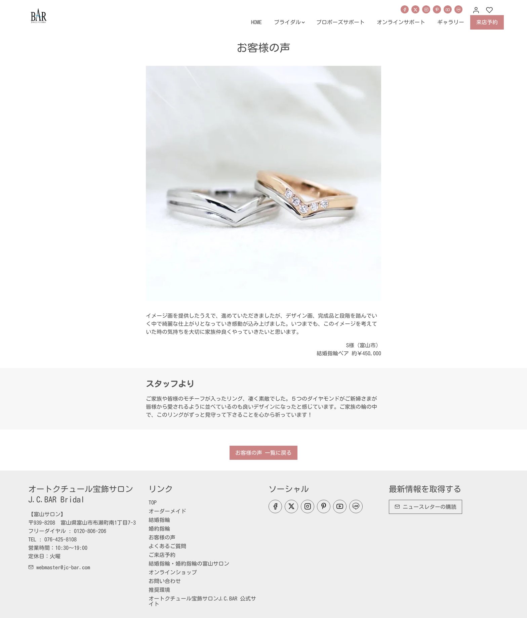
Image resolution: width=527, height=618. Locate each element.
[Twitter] (415, 9)
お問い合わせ (165, 581)
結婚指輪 (159, 520)
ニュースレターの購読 (425, 507)
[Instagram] (426, 9)
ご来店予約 (162, 555)
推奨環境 (159, 589)
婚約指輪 (159, 528)
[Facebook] (405, 9)
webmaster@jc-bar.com (59, 567)
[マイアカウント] (476, 10)
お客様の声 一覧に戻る (263, 452)
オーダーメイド (167, 511)
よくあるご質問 (167, 546)
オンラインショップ (173, 572)
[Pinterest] (437, 9)
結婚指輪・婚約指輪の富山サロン (189, 563)
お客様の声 (162, 537)
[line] (458, 9)
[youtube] (448, 9)
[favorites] (489, 10)
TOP (153, 502)
